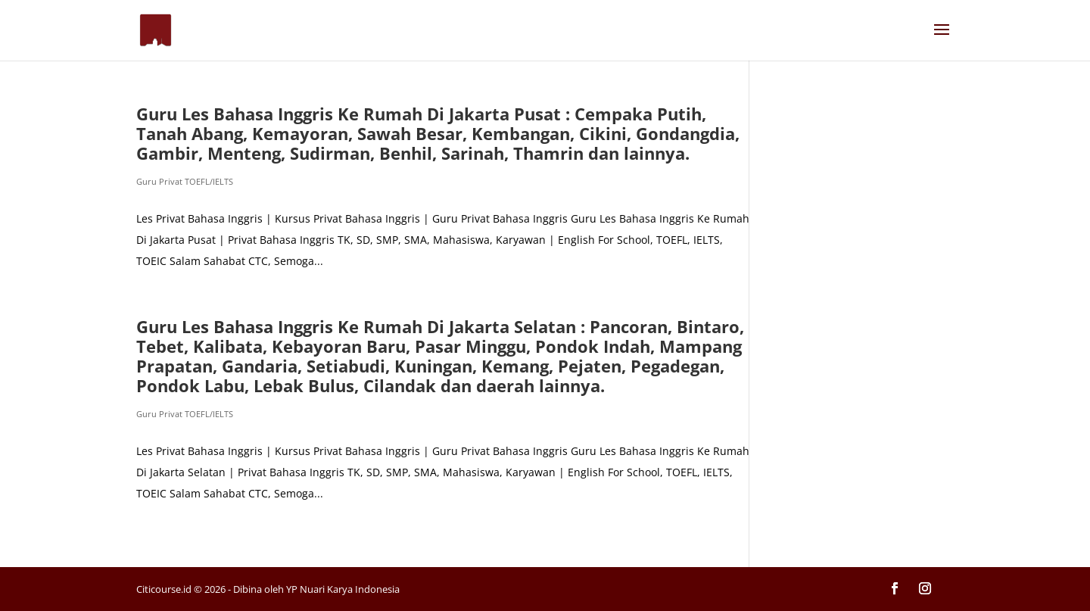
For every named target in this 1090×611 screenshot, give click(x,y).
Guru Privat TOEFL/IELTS (184, 181)
